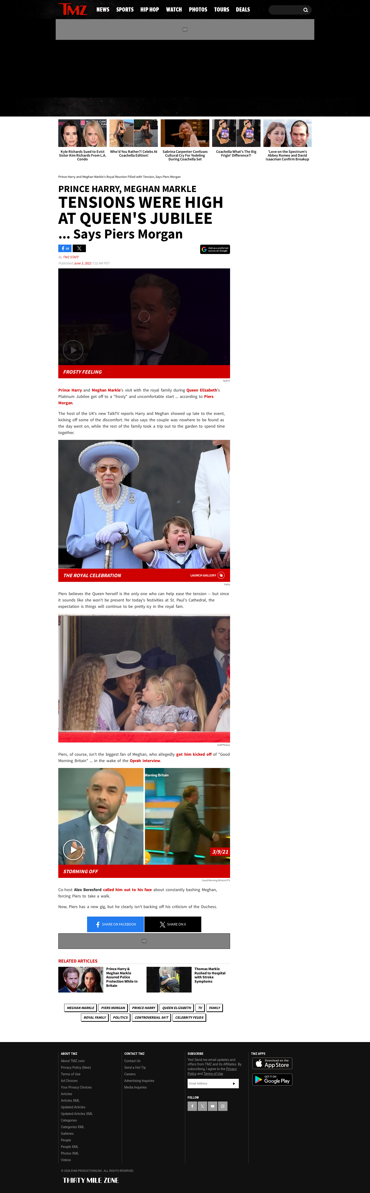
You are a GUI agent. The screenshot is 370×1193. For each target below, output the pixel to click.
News (69, 107)
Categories (69, 1120)
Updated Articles (73, 1107)
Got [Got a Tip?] (73, 88)
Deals (292, 107)
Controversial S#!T (151, 1017)
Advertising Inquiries (139, 1081)
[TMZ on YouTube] (212, 1106)
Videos (66, 1160)
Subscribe (234, 1083)
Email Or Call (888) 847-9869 (112, 88)
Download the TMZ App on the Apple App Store (272, 1063)
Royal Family (95, 1017)
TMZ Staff (71, 257)
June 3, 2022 (82, 263)
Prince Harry (143, 1007)
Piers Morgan (113, 1007)
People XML (70, 1147)
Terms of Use (70, 1074)
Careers (130, 1074)
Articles (66, 1094)
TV (200, 1007)
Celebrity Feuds (189, 1017)
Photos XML (70, 1153)
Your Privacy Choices (76, 1087)
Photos (221, 107)
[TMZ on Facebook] (62, 68)
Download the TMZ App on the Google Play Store (272, 1080)
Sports (105, 107)
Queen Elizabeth (176, 1007)
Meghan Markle (80, 1007)
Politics (120, 1017)
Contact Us (132, 1061)
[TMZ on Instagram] (86, 68)
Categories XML (72, 1127)
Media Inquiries (135, 1087)
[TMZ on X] (69, 68)
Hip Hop (144, 107)
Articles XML (70, 1100)
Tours (258, 107)
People (66, 1140)
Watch (183, 107)
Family (214, 1007)
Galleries (67, 1133)
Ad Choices (69, 1081)
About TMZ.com (73, 1061)
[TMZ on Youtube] (77, 68)
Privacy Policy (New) (76, 1067)
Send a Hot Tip (135, 1067)
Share (115, 924)
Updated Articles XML (77, 1114)
